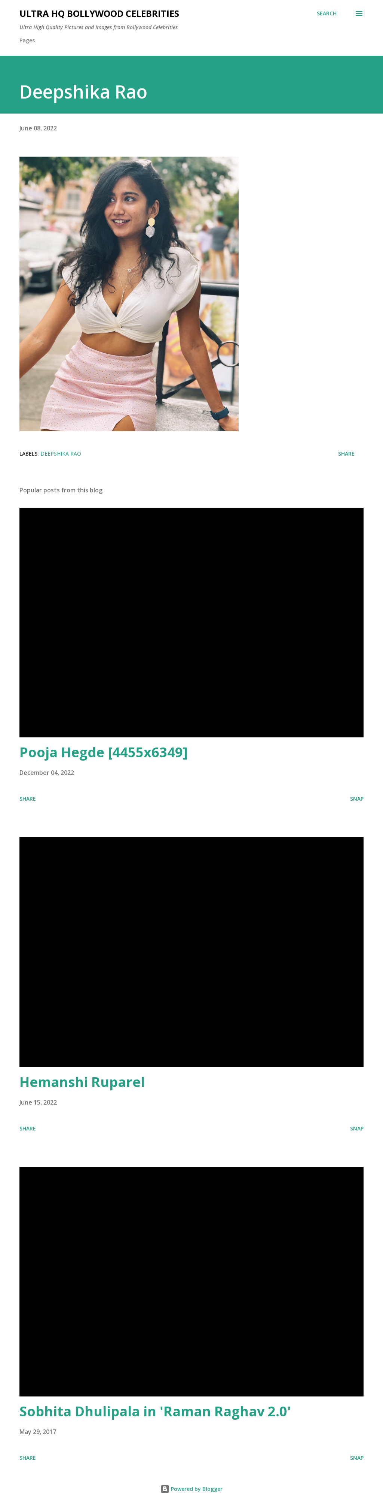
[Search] (327, 13)
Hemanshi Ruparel (82, 1082)
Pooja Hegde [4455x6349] (103, 752)
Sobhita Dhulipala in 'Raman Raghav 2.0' (155, 1411)
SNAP (357, 798)
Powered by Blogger (191, 1488)
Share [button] (346, 453)
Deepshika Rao (60, 453)
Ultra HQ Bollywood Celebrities (99, 13)
